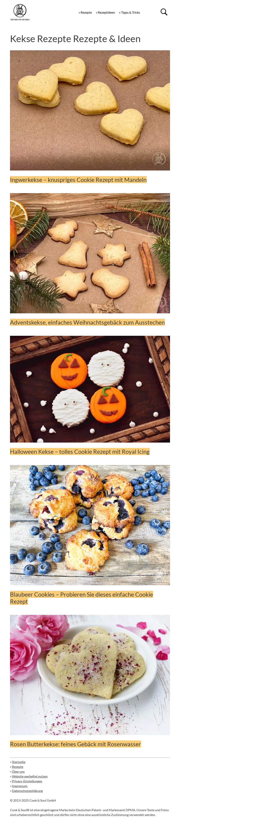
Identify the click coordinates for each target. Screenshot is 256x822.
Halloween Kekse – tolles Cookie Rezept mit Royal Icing (80, 451)
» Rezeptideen (105, 12)
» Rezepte (85, 12)
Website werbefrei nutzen (30, 776)
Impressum (19, 786)
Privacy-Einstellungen (27, 781)
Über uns (18, 771)
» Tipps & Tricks (129, 12)
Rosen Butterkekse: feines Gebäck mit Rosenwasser (75, 743)
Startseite (18, 762)
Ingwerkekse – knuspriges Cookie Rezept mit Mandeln (78, 179)
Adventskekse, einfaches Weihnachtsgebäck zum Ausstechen (87, 322)
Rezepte (17, 767)
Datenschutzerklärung (27, 791)
